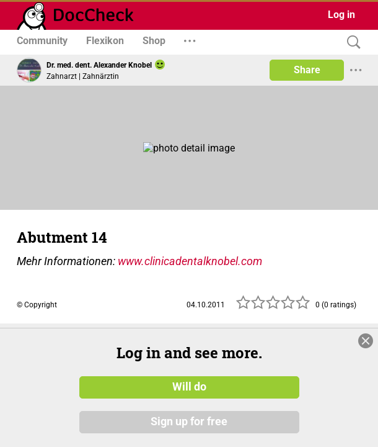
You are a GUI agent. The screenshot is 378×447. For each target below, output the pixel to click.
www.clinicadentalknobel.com (190, 261)
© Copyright (37, 304)
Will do (189, 387)
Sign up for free (189, 421)
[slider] (273, 306)
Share (307, 70)
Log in (341, 14)
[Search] (350, 42)
